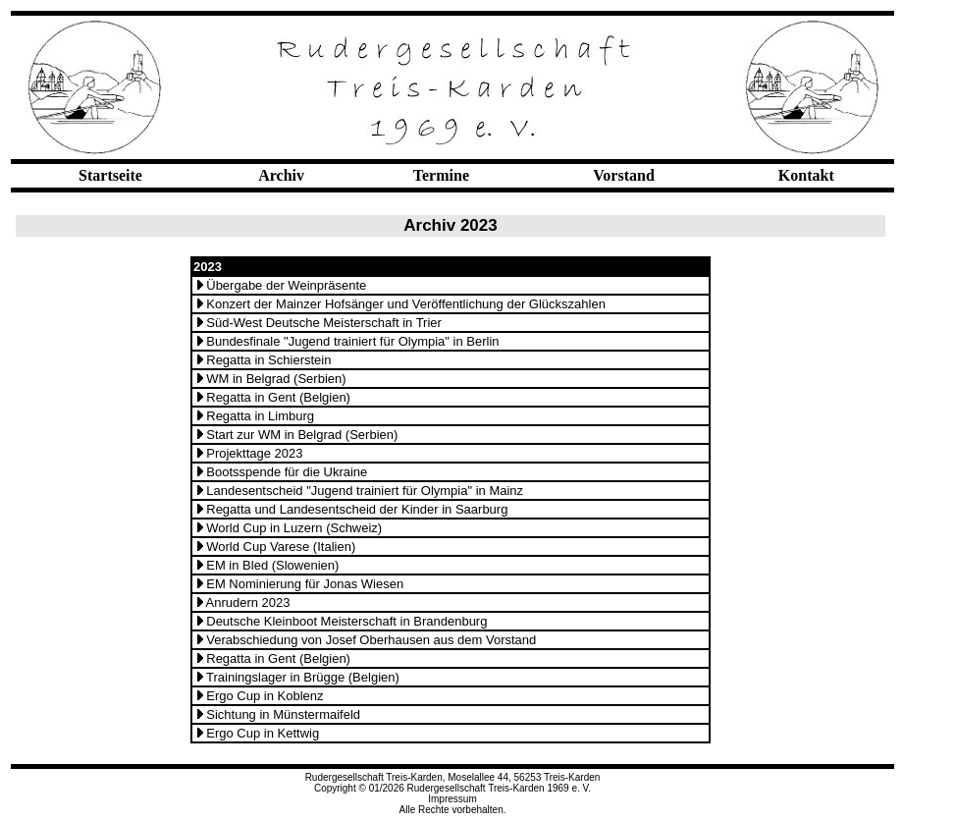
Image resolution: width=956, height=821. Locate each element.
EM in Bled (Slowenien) (272, 565)
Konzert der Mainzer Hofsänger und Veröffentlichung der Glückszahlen (406, 304)
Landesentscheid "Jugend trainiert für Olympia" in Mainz (364, 490)
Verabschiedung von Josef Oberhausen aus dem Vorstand (371, 639)
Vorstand (624, 175)
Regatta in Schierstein (268, 360)
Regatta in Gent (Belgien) (278, 397)
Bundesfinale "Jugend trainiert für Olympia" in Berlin (352, 341)
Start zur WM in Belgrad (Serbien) (302, 434)
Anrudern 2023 (248, 602)
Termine (441, 175)
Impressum (452, 799)
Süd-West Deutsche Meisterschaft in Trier (324, 322)
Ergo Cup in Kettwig (262, 733)
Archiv (281, 175)
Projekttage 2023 (254, 453)
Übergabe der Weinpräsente (286, 285)
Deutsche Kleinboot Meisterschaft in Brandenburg (346, 621)
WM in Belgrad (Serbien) (275, 378)
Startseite (110, 175)
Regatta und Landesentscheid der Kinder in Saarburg (356, 509)
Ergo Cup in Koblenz (264, 695)
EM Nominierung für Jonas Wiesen (304, 583)
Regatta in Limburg (260, 416)
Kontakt (806, 175)
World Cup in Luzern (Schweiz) (294, 527)
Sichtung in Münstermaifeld (283, 714)
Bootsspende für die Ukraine (286, 472)
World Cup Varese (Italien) (280, 546)
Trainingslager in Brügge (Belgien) (302, 677)
